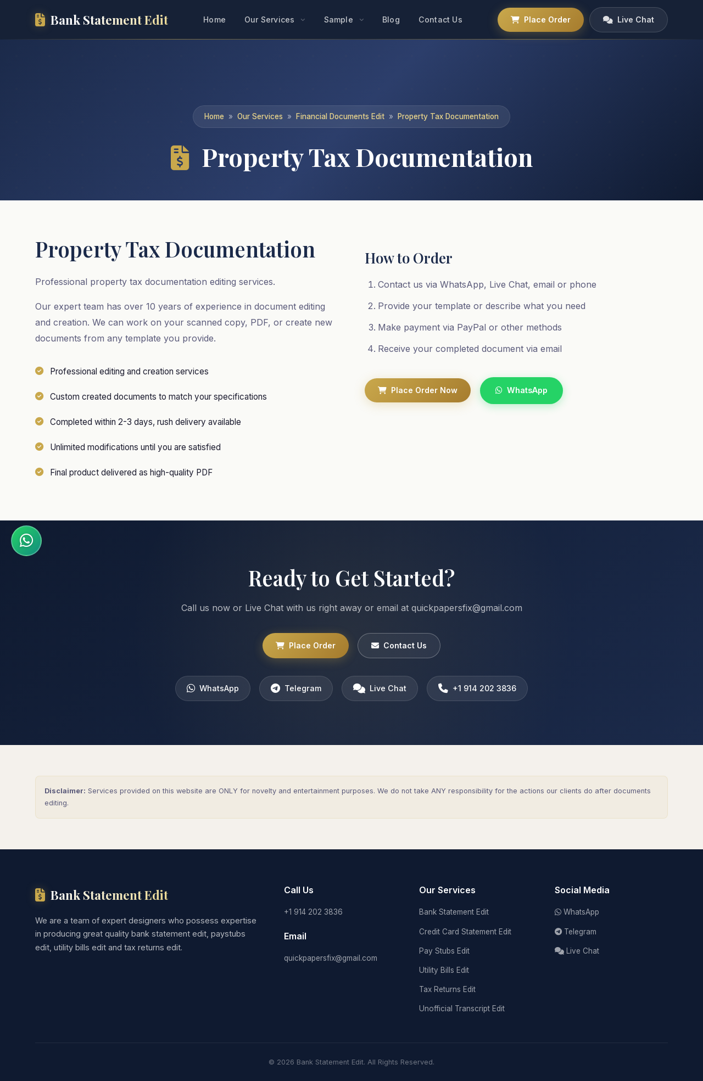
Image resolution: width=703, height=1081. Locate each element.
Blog (391, 19)
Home (214, 19)
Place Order (541, 19)
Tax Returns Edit (447, 989)
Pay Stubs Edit (444, 950)
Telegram (296, 693)
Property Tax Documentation (448, 116)
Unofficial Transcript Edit (462, 1008)
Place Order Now (417, 390)
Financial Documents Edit (340, 116)
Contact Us (440, 19)
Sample (338, 19)
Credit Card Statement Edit (465, 931)
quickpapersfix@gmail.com (330, 958)
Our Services (269, 19)
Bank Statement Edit (454, 912)
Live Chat (628, 19)
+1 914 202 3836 (477, 693)
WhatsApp (521, 390)
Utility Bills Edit (444, 970)
